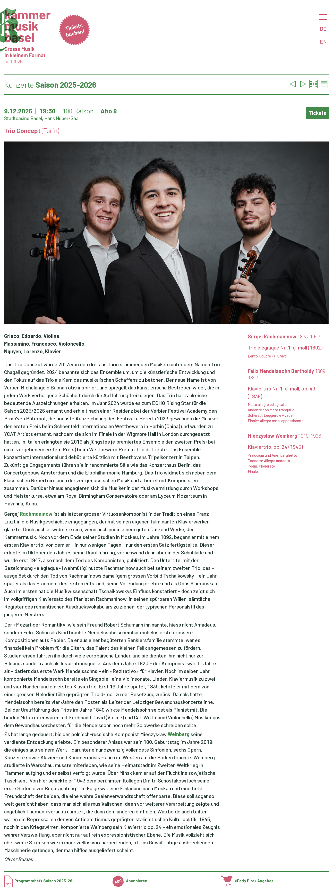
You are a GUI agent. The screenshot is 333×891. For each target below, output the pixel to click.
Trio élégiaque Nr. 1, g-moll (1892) (285, 347)
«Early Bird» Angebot (247, 880)
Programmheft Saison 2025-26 (38, 880)
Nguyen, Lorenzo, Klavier (32, 351)
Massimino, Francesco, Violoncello (44, 343)
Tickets (317, 113)
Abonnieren (129, 880)
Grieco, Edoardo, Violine (31, 336)
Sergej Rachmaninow (284, 336)
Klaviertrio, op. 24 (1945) (275, 447)
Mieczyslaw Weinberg (284, 435)
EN (323, 41)
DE (323, 29)
